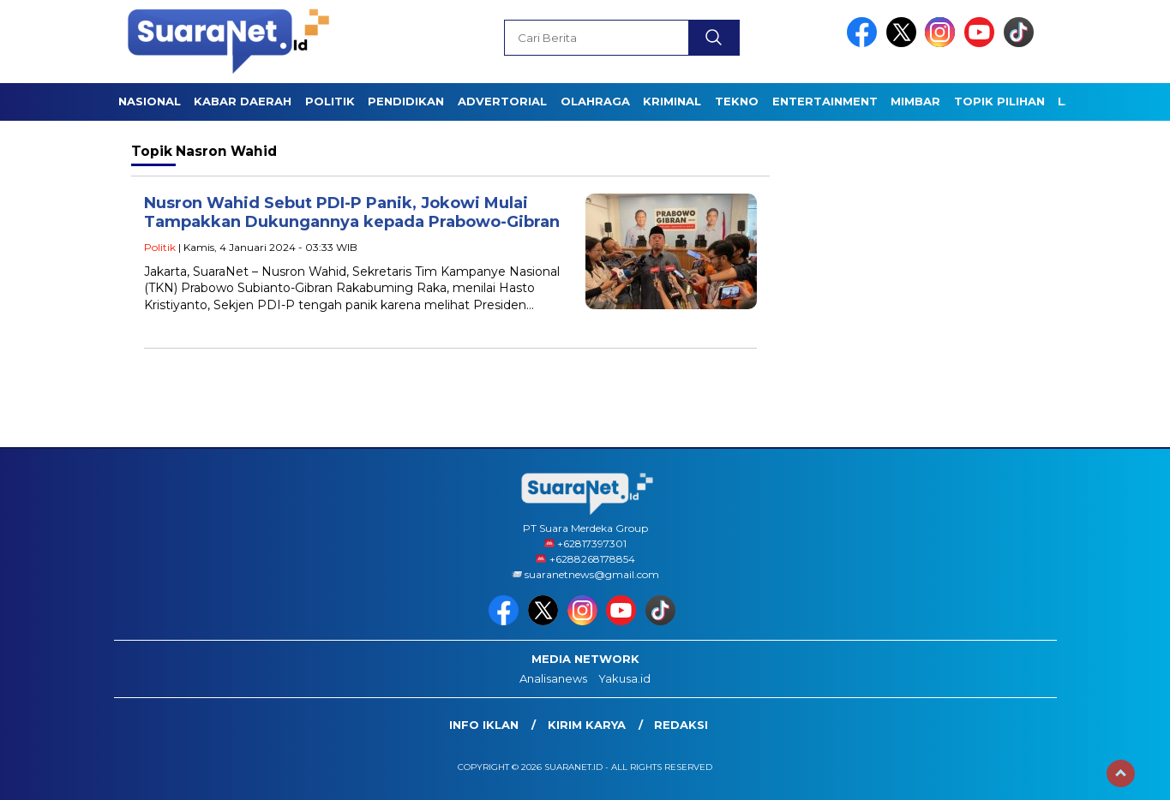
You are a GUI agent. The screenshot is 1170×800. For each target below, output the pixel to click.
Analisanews (553, 678)
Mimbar (915, 101)
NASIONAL (149, 101)
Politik (160, 247)
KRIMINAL (672, 101)
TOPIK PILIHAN (999, 101)
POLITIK (330, 101)
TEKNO (737, 101)
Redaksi (681, 724)
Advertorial (502, 101)
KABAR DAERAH (242, 101)
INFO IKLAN (484, 724)
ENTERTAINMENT (825, 101)
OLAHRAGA (595, 101)
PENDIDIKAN (406, 101)
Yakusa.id (624, 678)
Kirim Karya (587, 724)
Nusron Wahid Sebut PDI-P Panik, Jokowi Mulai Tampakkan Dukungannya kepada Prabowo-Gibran (352, 213)
